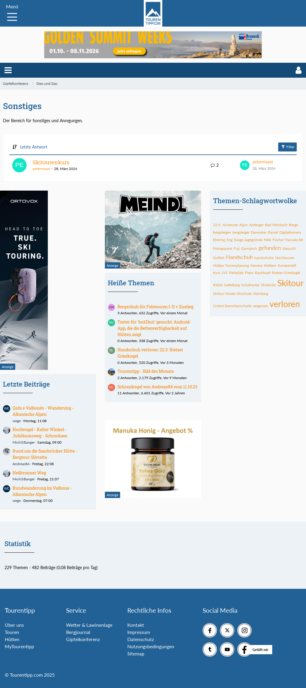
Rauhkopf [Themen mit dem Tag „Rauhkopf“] (262, 272)
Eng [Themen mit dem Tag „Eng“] (229, 239)
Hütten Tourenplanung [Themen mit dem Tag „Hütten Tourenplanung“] (231, 265)
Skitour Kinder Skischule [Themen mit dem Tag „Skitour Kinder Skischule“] (232, 293)
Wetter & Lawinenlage (89, 625)
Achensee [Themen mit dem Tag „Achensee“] (230, 225)
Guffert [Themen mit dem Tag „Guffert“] (218, 257)
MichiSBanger (24, 442)
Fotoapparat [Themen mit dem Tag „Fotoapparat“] (222, 248)
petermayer (41, 168)
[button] (8, 70)
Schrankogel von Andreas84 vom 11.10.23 (157, 387)
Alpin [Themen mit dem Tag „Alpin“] (243, 225)
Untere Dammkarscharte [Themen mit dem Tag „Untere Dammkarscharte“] (232, 306)
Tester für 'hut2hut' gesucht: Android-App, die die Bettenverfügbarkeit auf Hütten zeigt (154, 328)
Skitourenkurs (51, 162)
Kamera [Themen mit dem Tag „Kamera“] (256, 265)
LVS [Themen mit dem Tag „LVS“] (225, 272)
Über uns (14, 625)
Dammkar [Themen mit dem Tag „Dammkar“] (258, 232)
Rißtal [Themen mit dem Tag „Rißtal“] (217, 285)
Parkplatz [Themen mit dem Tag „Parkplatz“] (236, 272)
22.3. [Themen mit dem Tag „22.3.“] (217, 225)
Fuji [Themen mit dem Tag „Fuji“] (237, 248)
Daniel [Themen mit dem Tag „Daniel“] (273, 232)
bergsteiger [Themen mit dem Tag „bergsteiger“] (241, 232)
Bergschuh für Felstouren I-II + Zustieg (155, 306)
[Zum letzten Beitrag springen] (245, 165)
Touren (12, 632)
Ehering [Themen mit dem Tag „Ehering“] (219, 239)
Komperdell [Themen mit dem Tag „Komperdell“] (287, 265)
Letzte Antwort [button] (33, 146)
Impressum (138, 632)
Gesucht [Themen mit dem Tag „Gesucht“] (289, 248)
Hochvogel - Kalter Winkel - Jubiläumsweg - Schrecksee (40, 433)
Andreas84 (21, 464)
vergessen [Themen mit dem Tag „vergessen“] (260, 306)
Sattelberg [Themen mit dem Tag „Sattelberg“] (232, 285)
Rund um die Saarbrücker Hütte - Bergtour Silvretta (45, 454)
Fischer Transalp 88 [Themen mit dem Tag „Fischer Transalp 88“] (288, 239)
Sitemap (135, 653)
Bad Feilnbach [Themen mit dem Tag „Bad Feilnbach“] (276, 225)
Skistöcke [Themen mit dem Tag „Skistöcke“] (268, 285)
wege (17, 421)
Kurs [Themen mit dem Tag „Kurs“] (216, 272)
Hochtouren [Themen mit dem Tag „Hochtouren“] (284, 257)
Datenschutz (140, 639)
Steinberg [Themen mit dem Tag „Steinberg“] (260, 293)
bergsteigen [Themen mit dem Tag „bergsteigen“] (222, 232)
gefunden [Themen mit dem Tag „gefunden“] (269, 247)
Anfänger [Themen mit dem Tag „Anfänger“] (256, 225)
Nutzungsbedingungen (150, 646)
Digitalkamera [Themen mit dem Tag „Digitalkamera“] (290, 232)
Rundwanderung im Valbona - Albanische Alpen (42, 491)
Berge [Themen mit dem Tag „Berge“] (293, 225)
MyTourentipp (19, 646)
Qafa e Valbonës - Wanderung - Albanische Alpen (43, 411)
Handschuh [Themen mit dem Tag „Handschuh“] (239, 257)
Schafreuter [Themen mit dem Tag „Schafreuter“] (250, 285)
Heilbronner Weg (29, 473)
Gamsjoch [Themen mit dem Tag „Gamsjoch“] (249, 248)
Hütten (12, 639)
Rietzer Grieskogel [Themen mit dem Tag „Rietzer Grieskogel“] (286, 272)
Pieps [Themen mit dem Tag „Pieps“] (249, 272)
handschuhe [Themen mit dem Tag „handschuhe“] (264, 257)
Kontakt (135, 625)
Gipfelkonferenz (83, 639)
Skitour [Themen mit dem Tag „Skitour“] (290, 283)
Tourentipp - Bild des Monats (145, 371)
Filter (287, 146)
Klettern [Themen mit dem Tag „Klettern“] (270, 265)
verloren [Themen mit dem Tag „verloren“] (285, 304)
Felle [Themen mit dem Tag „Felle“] (267, 239)
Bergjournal (78, 632)
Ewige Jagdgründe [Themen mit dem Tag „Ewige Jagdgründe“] (248, 239)
